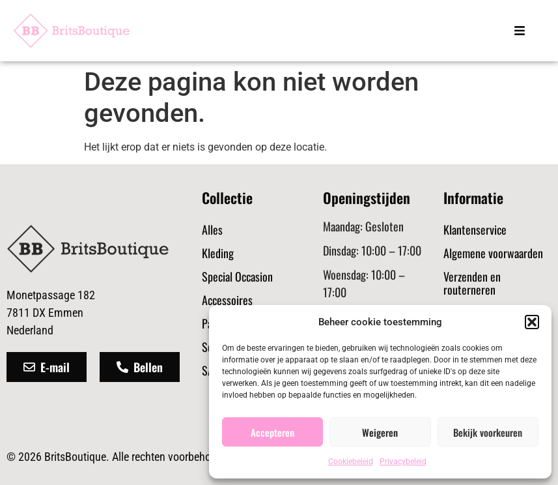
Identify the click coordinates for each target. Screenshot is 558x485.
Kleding (218, 252)
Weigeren (380, 432)
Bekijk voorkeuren (487, 432)
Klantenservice (475, 229)
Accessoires (227, 299)
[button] (531, 322)
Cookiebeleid (350, 461)
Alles (212, 229)
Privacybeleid (403, 461)
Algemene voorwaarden (493, 252)
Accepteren (272, 432)
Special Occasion (237, 276)
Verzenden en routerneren (472, 283)
